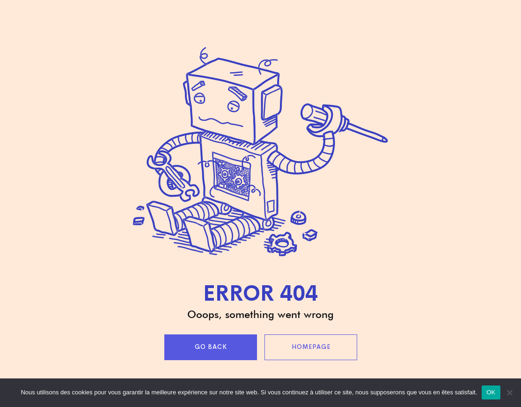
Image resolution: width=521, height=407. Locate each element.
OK (490, 392)
